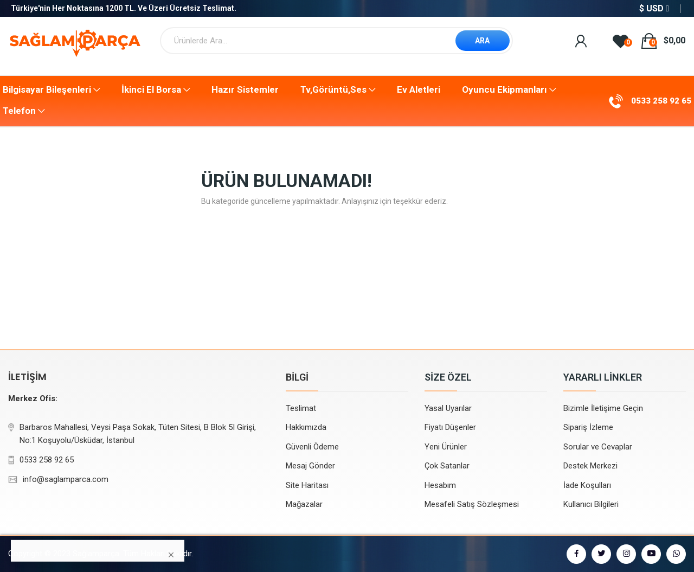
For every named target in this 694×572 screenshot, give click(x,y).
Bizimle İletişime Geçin (603, 408)
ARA (482, 40)
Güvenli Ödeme (312, 447)
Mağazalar (304, 504)
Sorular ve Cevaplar (597, 447)
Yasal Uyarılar (448, 408)
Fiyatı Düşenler (450, 427)
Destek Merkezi (590, 466)
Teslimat (301, 408)
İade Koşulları (587, 485)
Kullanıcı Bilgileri (591, 504)
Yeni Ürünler (446, 447)
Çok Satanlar (447, 466)
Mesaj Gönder (310, 466)
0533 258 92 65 (661, 101)
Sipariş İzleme (588, 427)
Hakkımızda (306, 427)
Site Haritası (307, 485)
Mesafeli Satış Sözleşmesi (472, 504)
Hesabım (440, 485)
